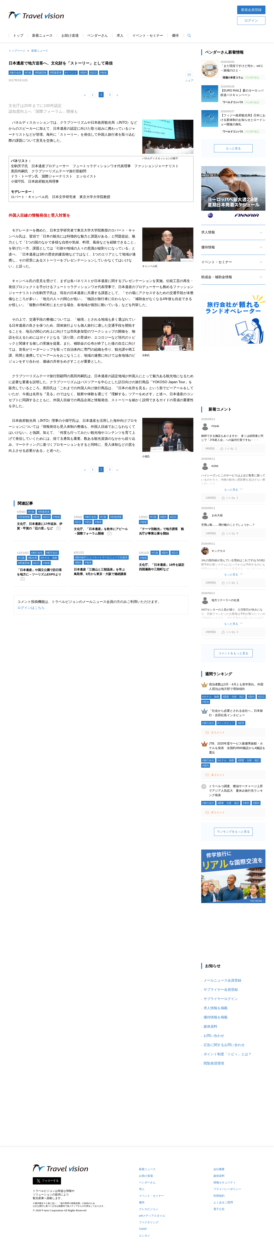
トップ (18, 35)
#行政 (28, 72)
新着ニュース (42, 35)
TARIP (143, 1229)
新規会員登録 (251, 10)
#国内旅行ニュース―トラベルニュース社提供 (101, 557)
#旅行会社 (15, 72)
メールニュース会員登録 (222, 980)
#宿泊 (88, 522)
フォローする (50, 1180)
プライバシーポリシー (227, 1189)
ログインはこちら (31, 607)
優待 (175, 35)
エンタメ (144, 1235)
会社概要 (219, 1169)
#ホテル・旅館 (48, 557)
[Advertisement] (150, 14)
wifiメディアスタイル (152, 1215)
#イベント (71, 72)
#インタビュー (225, 723)
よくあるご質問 (223, 1202)
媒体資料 (210, 1026)
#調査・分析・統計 (234, 696)
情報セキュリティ (224, 1182)
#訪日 (93, 72)
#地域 (103, 72)
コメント (218, 732)
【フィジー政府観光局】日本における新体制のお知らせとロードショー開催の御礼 (242, 120)
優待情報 (208, 247)
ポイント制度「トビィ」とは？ (228, 1054)
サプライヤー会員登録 (221, 989)
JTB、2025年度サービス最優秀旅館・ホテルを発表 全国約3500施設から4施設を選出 (237, 748)
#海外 (246, 803)
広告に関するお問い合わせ (224, 1045)
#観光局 (32, 557)
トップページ (17, 50)
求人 (120, 35)
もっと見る (233, 148)
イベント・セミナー (147, 35)
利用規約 (219, 1195)
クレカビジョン (148, 1209)
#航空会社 (52, 552)
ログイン (251, 20)
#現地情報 (24, 516)
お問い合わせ (214, 1035)
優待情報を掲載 (216, 1017)
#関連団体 (40, 72)
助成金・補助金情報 (216, 277)
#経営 (241, 723)
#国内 (83, 72)
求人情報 (208, 232)
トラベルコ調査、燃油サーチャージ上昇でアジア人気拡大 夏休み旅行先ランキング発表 (236, 790)
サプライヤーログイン (221, 999)
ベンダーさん (97, 35)
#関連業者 (56, 72)
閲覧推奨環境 (214, 1063)
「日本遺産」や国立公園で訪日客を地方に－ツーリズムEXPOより (39, 572)
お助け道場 (70, 35)
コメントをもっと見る (233, 653)
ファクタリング (148, 1222)
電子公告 (219, 1209)
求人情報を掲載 (216, 1008)
